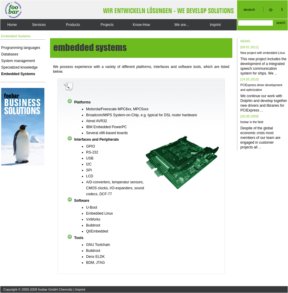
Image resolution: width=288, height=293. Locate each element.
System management (18, 61)
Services (39, 25)
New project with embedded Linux (262, 53)
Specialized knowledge (19, 67)
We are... (182, 25)
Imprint (215, 25)
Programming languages (20, 48)
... (275, 73)
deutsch (249, 9)
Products (73, 25)
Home (12, 25)
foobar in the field (251, 122)
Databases (9, 54)
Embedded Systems (18, 74)
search (280, 22)
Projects (107, 25)
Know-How (141, 25)
